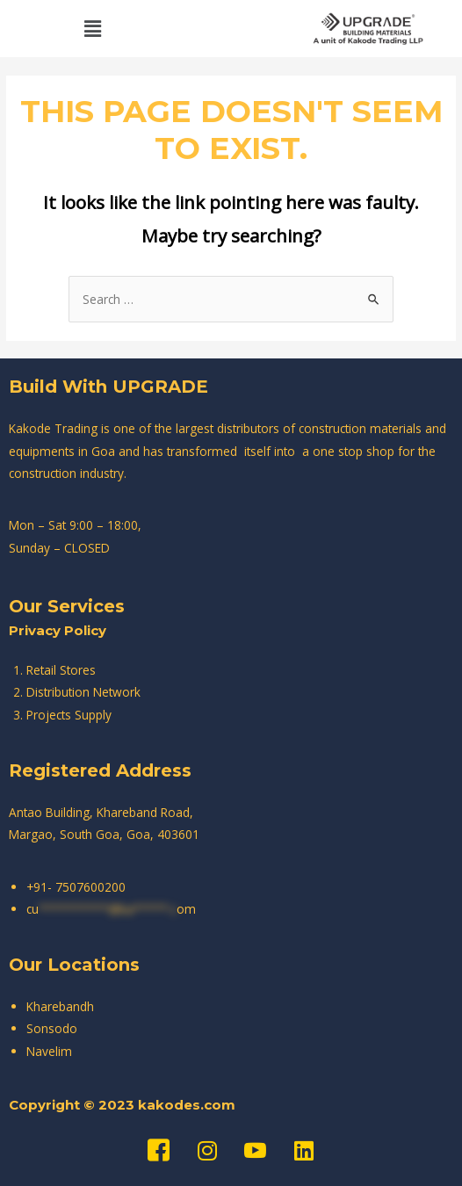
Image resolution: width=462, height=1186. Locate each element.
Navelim (49, 1051)
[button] (92, 28)
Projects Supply (69, 714)
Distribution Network (83, 691)
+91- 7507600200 (76, 887)
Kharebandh (60, 1006)
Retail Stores (61, 670)
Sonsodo (51, 1028)
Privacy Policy (57, 630)
